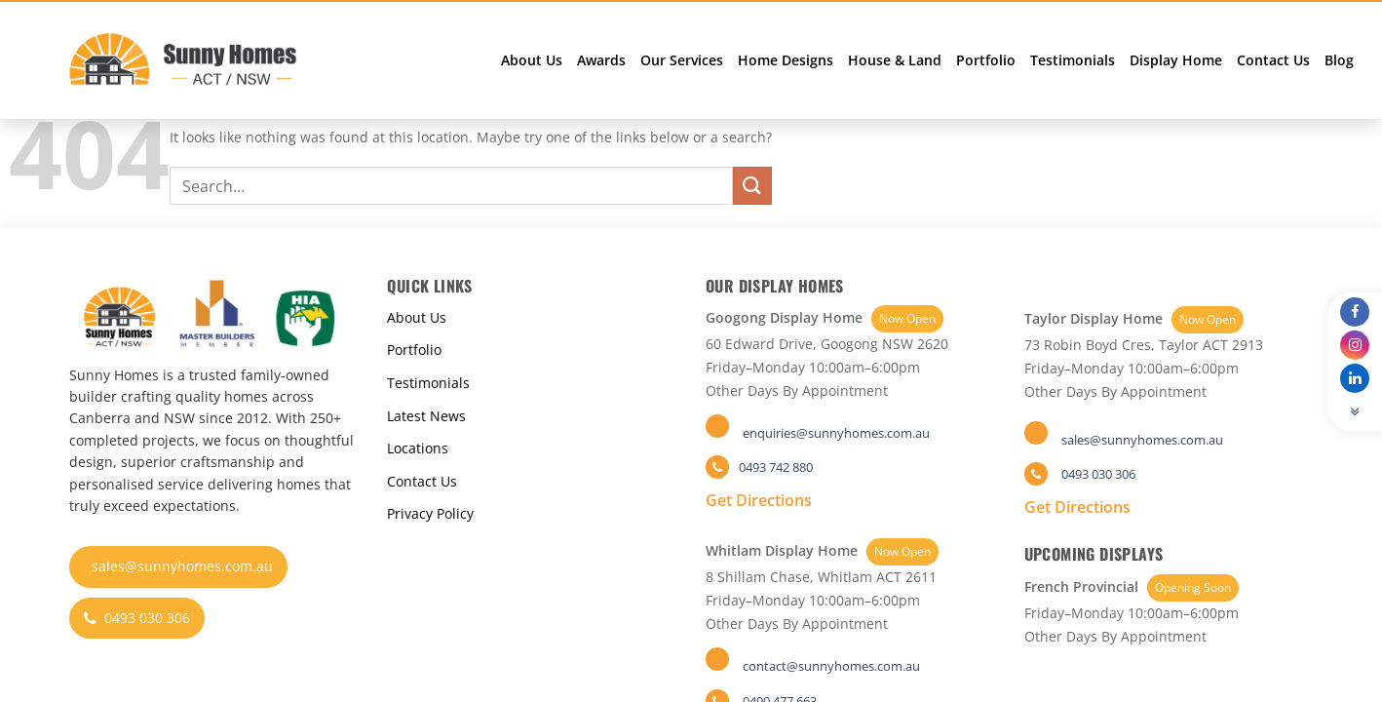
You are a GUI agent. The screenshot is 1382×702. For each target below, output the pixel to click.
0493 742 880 (776, 467)
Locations (417, 448)
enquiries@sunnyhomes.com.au (836, 433)
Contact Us (1273, 60)
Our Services (681, 60)
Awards (601, 60)
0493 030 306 (137, 617)
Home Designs (785, 60)
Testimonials (1072, 60)
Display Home (1176, 60)
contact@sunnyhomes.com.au (831, 666)
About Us (531, 60)
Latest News (426, 416)
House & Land (894, 60)
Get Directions (759, 500)
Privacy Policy (430, 513)
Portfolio (986, 60)
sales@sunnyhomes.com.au (182, 566)
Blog (1339, 60)
